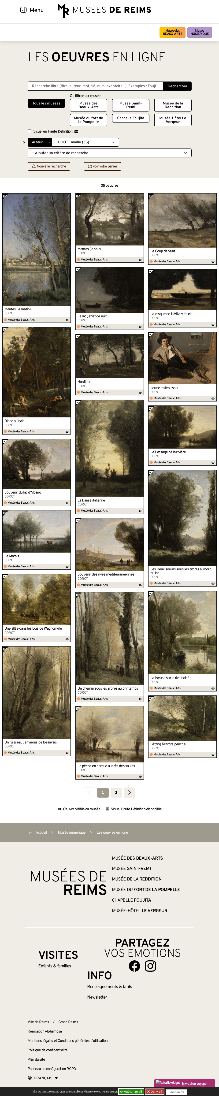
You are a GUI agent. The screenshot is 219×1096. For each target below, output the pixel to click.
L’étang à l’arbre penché (168, 744)
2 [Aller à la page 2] (116, 793)
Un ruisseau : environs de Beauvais (30, 742)
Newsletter (97, 997)
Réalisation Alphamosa (45, 1031)
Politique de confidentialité (48, 1050)
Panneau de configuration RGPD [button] (52, 1069)
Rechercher (177, 86)
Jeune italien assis (164, 388)
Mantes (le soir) (89, 249)
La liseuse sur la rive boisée (170, 678)
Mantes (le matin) (17, 309)
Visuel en (55, 131)
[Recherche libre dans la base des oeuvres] (96, 86)
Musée (200, 32)
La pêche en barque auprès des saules (106, 766)
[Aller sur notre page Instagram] (150, 966)
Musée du (88, 120)
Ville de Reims (38, 1022)
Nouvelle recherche (49, 166)
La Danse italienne (91, 500)
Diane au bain (14, 421)
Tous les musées (46, 103)
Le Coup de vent (162, 251)
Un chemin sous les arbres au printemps (108, 689)
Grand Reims (68, 1022)
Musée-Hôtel (172, 120)
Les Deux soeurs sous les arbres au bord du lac (180, 571)
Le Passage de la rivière (168, 452)
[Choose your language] (43, 1078)
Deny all (157, 1091)
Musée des (172, 32)
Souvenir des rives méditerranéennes (106, 574)
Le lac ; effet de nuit (92, 316)
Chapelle (130, 118)
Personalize (178, 1091)
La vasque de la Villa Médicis (171, 314)
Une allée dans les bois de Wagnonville (33, 629)
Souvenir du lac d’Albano (22, 492)
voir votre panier (102, 166)
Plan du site (36, 1059)
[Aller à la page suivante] (129, 793)
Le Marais (11, 556)
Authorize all (131, 1091)
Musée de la (173, 105)
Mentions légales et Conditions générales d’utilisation (68, 1041)
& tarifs (109, 987)
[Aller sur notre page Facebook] (134, 966)
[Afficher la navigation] (23, 10)
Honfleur (84, 382)
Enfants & (54, 966)
